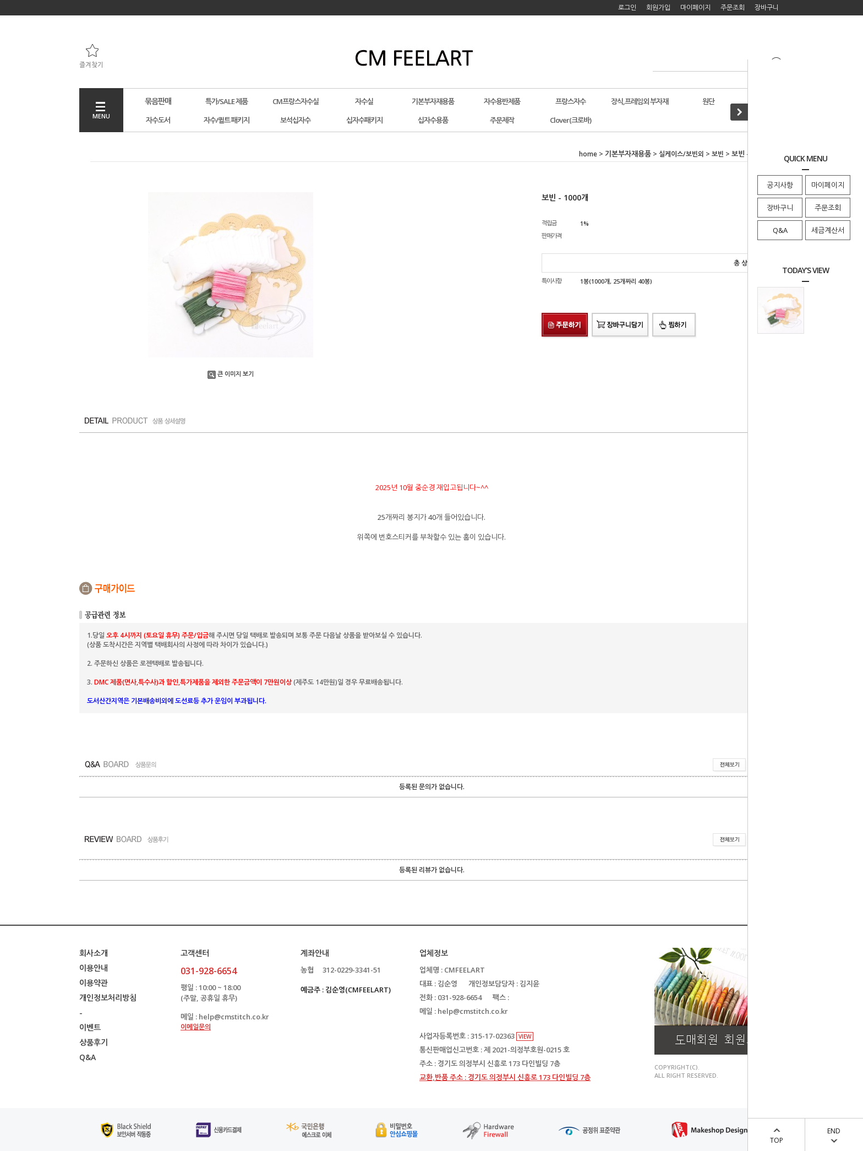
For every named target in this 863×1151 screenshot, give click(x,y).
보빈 (718, 154)
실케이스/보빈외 (681, 154)
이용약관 (93, 983)
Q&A (780, 230)
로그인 (627, 7)
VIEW (524, 1036)
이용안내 (93, 968)
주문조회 (828, 208)
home (588, 154)
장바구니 (780, 208)
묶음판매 (158, 101)
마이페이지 (827, 185)
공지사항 (780, 185)
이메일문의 (196, 1026)
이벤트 (90, 1027)
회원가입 (658, 7)
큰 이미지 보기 (230, 374)
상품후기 (93, 1042)
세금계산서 (827, 230)
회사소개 (93, 953)
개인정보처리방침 (107, 997)
